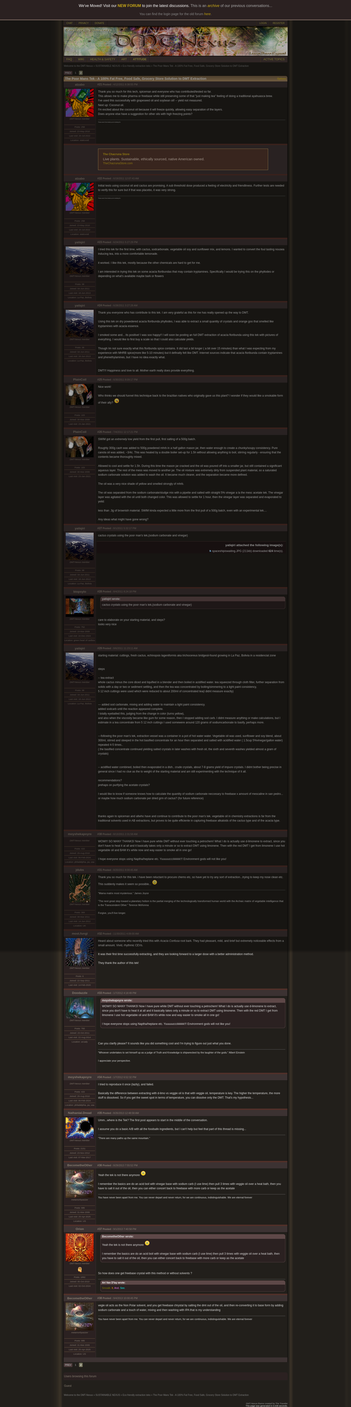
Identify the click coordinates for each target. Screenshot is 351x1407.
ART (124, 59)
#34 (99, 1077)
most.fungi (80, 933)
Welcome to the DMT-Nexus (78, 66)
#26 (99, 432)
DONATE (99, 23)
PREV (68, 73)
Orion (80, 1229)
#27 (99, 528)
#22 (99, 178)
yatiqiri (80, 242)
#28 (99, 591)
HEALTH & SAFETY (102, 59)
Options (281, 78)
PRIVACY (83, 23)
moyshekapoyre (80, 834)
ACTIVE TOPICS (274, 59)
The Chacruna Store (116, 154)
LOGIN (263, 23)
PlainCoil (79, 379)
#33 (99, 993)
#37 (99, 1229)
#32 (99, 933)
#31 (99, 870)
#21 (99, 84)
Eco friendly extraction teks (137, 66)
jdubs (80, 870)
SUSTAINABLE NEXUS (107, 66)
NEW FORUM (129, 6)
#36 (99, 1165)
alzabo (80, 84)
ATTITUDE (140, 59)
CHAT (69, 23)
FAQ (69, 59)
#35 (99, 1113)
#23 (99, 242)
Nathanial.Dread (80, 1113)
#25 (99, 379)
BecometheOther (79, 1165)
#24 (99, 305)
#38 (99, 1298)
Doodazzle (80, 993)
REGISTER (279, 23)
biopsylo (79, 591)
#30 (99, 834)
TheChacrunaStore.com (118, 163)
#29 (99, 648)
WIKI (81, 59)
